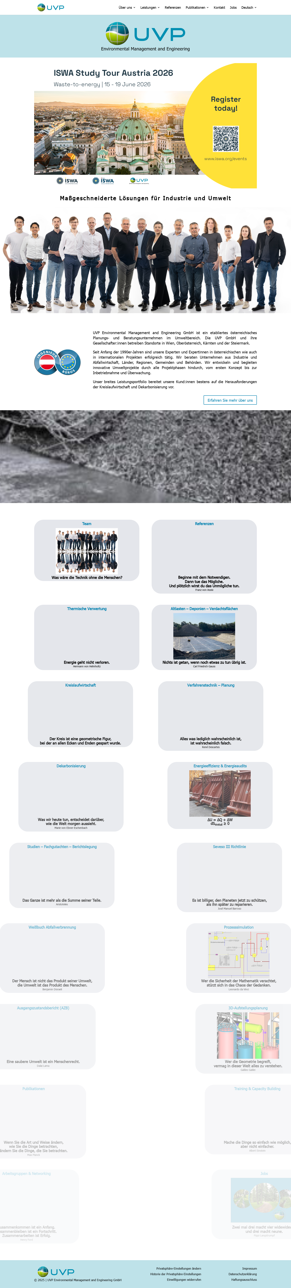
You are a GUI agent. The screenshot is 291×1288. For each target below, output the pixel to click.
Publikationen (195, 7)
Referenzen (173, 7)
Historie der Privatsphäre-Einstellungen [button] (175, 1273)
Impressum (249, 1268)
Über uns (125, 7)
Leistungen (148, 7)
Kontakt (219, 7)
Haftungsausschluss (244, 1279)
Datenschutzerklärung (243, 1273)
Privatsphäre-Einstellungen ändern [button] (178, 1268)
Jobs (233, 7)
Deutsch (247, 7)
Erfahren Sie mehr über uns (230, 400)
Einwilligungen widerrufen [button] (184, 1279)
